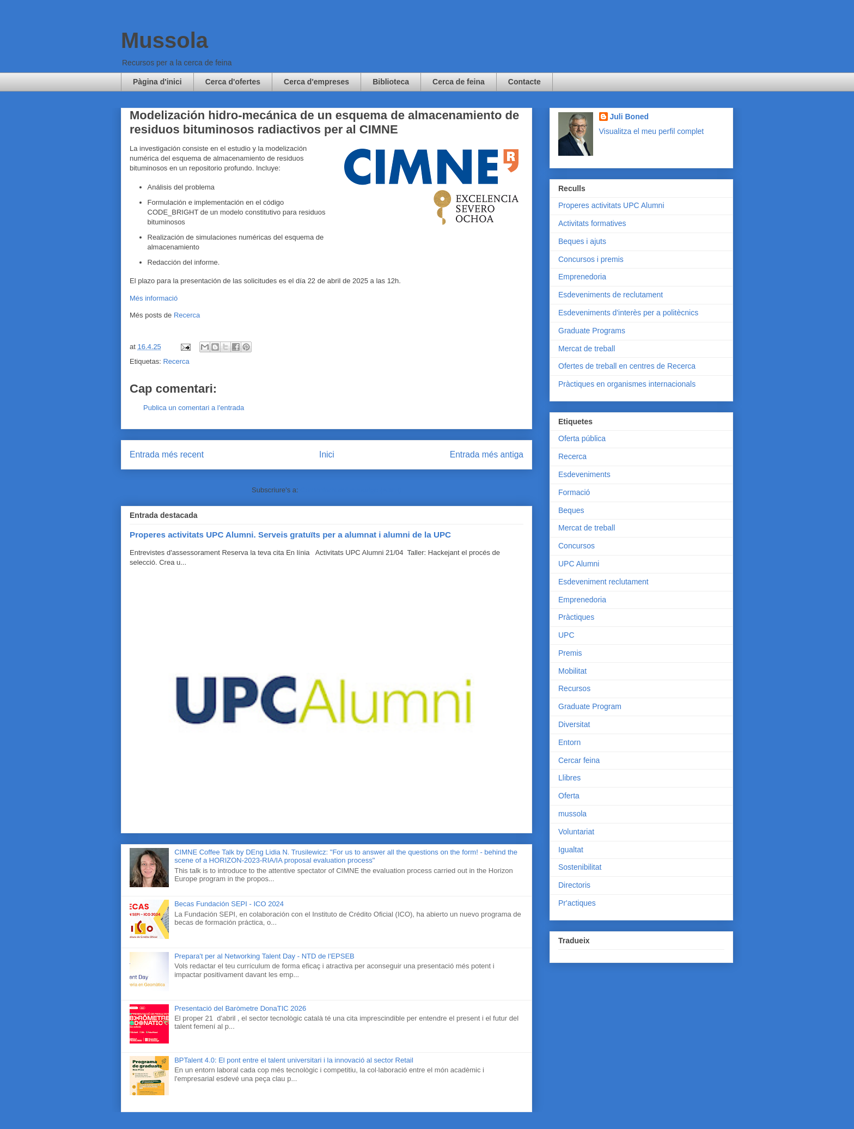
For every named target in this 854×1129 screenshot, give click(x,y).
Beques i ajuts (582, 241)
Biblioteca (391, 81)
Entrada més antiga (486, 454)
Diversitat (574, 724)
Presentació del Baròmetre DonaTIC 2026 (240, 1008)
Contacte (524, 81)
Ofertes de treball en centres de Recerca (627, 366)
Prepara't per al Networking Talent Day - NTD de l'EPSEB (264, 956)
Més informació (154, 298)
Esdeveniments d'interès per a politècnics (628, 312)
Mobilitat (572, 671)
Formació (574, 492)
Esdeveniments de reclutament (610, 294)
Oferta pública (582, 438)
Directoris (574, 885)
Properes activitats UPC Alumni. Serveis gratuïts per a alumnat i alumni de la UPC (290, 534)
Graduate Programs (591, 330)
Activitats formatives (592, 223)
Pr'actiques (577, 903)
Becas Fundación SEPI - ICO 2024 (229, 904)
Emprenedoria (582, 276)
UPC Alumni (578, 563)
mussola (572, 813)
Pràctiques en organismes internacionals (627, 384)
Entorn (569, 742)
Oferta (569, 795)
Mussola (164, 40)
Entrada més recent (167, 454)
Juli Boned (629, 116)
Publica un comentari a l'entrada (193, 408)
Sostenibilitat (579, 867)
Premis (570, 653)
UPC (566, 635)
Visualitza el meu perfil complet (651, 131)
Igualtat (570, 849)
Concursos (576, 545)
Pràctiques (576, 617)
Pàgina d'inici (157, 81)
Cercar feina (579, 760)
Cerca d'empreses (316, 81)
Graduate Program (589, 706)
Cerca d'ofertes (232, 81)
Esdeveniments (584, 474)
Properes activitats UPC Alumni (611, 205)
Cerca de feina (458, 81)
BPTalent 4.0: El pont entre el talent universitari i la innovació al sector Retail (293, 1060)
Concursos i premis (591, 259)
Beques (571, 510)
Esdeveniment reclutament (603, 581)
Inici (326, 454)
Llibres (569, 777)
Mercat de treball (586, 348)
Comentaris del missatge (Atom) (350, 490)
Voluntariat (576, 831)
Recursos (574, 688)
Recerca (187, 315)
